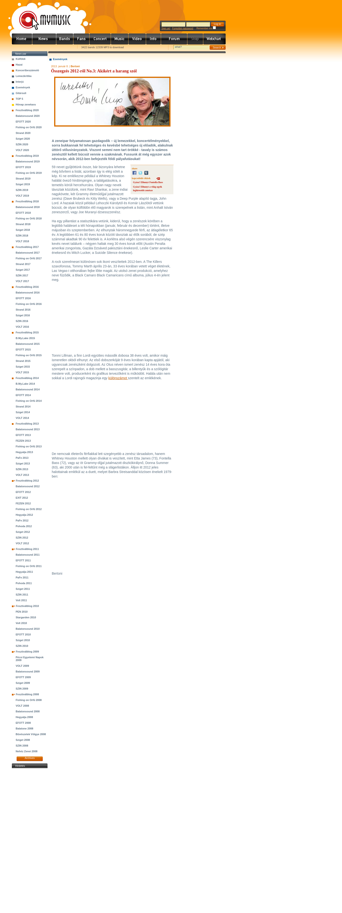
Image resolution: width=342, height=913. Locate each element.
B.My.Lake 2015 (25, 338)
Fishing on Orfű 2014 (29, 400)
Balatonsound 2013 (28, 429)
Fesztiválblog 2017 (27, 247)
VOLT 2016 (22, 326)
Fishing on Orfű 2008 (29, 700)
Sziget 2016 (23, 315)
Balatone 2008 (24, 728)
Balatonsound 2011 (28, 554)
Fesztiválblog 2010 (27, 606)
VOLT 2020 (22, 150)
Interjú (20, 81)
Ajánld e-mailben (62, 47)
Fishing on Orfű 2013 (29, 446)
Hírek (44, 38)
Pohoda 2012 (24, 526)
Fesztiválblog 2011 (27, 549)
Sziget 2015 (23, 366)
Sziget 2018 (23, 229)
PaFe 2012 (22, 520)
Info (153, 38)
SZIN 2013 (22, 469)
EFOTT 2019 (23, 167)
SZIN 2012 (22, 537)
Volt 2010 (21, 623)
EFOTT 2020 (23, 121)
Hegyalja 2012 (24, 514)
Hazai (19, 64)
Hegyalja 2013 (24, 452)
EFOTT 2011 (23, 560)
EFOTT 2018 (23, 212)
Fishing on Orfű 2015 (29, 355)
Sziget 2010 (23, 640)
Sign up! (166, 28)
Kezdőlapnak (42, 47)
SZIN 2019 (22, 190)
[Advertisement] (29, 840)
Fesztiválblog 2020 (27, 110)
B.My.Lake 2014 (25, 383)
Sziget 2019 (23, 184)
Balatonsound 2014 (28, 389)
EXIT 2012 (22, 497)
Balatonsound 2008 (28, 711)
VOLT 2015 (22, 372)
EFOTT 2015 (23, 349)
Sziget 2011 (23, 588)
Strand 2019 (23, 178)
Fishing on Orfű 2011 (29, 566)
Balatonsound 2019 (28, 161)
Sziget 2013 (23, 463)
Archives (30, 758)
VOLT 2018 (22, 241)
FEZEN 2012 (23, 503)
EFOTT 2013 (23, 435)
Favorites (21, 47)
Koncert (100, 38)
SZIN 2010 (22, 645)
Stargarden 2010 (26, 617)
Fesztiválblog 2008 (27, 694)
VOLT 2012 (22, 543)
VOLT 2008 (22, 705)
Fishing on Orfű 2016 (29, 304)
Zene (119, 38)
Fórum (174, 38)
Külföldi (20, 58)
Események (23, 87)
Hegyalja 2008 (24, 717)
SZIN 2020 (22, 144)
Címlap (22, 38)
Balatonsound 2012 (28, 486)
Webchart (214, 38)
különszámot (118, 378)
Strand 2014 (23, 406)
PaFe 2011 (22, 577)
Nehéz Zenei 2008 (27, 751)
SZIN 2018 (22, 235)
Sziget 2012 (23, 531)
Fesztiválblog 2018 (27, 201)
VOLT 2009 (22, 665)
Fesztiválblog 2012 (27, 480)
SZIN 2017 (22, 275)
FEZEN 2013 (23, 440)
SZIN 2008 (22, 745)
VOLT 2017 (22, 281)
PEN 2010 (22, 611)
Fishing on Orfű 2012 (29, 509)
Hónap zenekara (26, 104)
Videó (137, 38)
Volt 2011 (21, 600)
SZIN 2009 (22, 688)
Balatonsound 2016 (28, 292)
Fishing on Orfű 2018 (29, 218)
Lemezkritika (24, 76)
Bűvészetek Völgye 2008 (31, 734)
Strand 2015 (23, 361)
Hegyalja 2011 (24, 571)
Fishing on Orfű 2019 (29, 172)
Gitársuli (21, 93)
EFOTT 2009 (23, 677)
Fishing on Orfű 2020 (29, 127)
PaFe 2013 (22, 457)
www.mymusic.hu (41, 15)
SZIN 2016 (22, 321)
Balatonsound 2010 (28, 628)
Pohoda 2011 (24, 583)
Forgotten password (182, 28)
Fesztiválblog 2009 (27, 651)
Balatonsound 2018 (28, 207)
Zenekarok (64, 38)
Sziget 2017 (23, 269)
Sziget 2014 (23, 412)
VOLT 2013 (22, 474)
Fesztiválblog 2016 (27, 286)
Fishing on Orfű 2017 (29, 258)
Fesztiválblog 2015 (27, 332)
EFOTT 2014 (23, 395)
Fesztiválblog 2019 (27, 155)
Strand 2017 (23, 264)
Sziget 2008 (23, 739)
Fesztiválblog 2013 (27, 423)
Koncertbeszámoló (27, 70)
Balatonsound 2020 (28, 115)
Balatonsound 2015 (28, 343)
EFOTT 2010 (23, 634)
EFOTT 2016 (23, 298)
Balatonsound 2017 (28, 252)
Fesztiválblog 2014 (27, 378)
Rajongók (81, 38)
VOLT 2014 (22, 417)
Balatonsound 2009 (28, 671)
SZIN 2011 (22, 594)
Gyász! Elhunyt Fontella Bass (148, 182)
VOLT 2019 (22, 195)
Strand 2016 (23, 309)
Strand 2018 (23, 224)
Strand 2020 (23, 133)
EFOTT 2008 (23, 722)
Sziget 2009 (23, 682)
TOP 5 (19, 98)
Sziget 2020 (23, 138)
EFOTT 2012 (23, 492)
